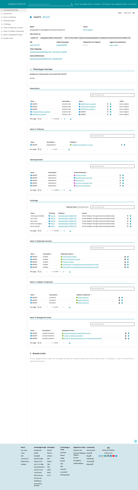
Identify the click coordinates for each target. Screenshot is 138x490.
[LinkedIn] (111, 455)
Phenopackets (65, 475)
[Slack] (103, 455)
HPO (48, 459)
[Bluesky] (116, 455)
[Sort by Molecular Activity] (74, 254)
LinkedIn (90, 459)
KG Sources (38, 478)
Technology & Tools (108, 4)
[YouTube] (113, 455)
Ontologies (97, 4)
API (36, 453)
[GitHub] (108, 455)
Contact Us (24, 459)
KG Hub (75, 458)
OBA (48, 464)
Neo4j (36, 456)
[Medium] (105, 455)
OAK (61, 464)
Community (132, 4)
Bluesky (90, 464)
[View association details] (110, 104)
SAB (22, 456)
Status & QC (38, 461)
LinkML (62, 458)
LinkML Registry (78, 463)
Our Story (24, 450)
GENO (49, 470)
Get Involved (91, 450)
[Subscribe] (100, 455)
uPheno (49, 456)
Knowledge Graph (86, 4)
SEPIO (49, 472)
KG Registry (77, 460)
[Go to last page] (64, 119)
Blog (89, 456)
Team (23, 453)
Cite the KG (38, 472)
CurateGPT (64, 472)
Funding (23, 464)
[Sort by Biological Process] (75, 330)
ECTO (49, 475)
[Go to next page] (61, 119)
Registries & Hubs (121, 4)
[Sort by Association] (71, 101)
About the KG (38, 475)
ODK (61, 466)
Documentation (39, 467)
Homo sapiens (88, 30)
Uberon (49, 453)
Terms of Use (38, 470)
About (77, 4)
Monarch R (38, 459)
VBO (48, 467)
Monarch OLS (77, 450)
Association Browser (38, 485)
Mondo (49, 450)
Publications (25, 461)
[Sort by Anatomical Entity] (87, 172)
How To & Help (38, 464)
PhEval (62, 455)
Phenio (49, 461)
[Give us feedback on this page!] (135, 441)
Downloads (37, 450)
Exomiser (63, 452)
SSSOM (62, 461)
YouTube (90, 461)
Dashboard (37, 481)
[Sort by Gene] (35, 101)
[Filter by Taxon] (77, 207)
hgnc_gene (114, 45)
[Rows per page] (39, 119)
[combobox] (50, 4)
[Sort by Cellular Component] (91, 295)
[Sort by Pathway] (77, 142)
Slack (89, 453)
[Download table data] (70, 119)
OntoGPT (63, 469)
